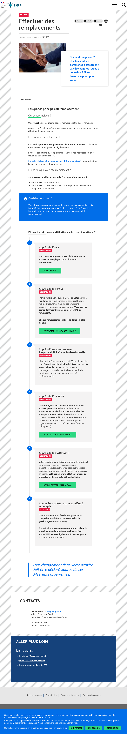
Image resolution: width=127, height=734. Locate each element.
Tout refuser (76, 728)
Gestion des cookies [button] (92, 695)
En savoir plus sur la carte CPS (33, 665)
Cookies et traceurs (70, 695)
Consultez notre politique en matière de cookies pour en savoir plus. (36, 728)
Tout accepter (93, 728)
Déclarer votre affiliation (57, 485)
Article (23, 15)
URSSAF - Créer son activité (32, 660)
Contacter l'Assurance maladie (59, 331)
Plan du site (51, 695)
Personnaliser (112, 728)
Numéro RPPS (50, 270)
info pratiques (52, 611)
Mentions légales (34, 695)
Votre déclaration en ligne (57, 434)
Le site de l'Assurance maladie (33, 656)
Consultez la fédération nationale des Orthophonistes (53, 161)
